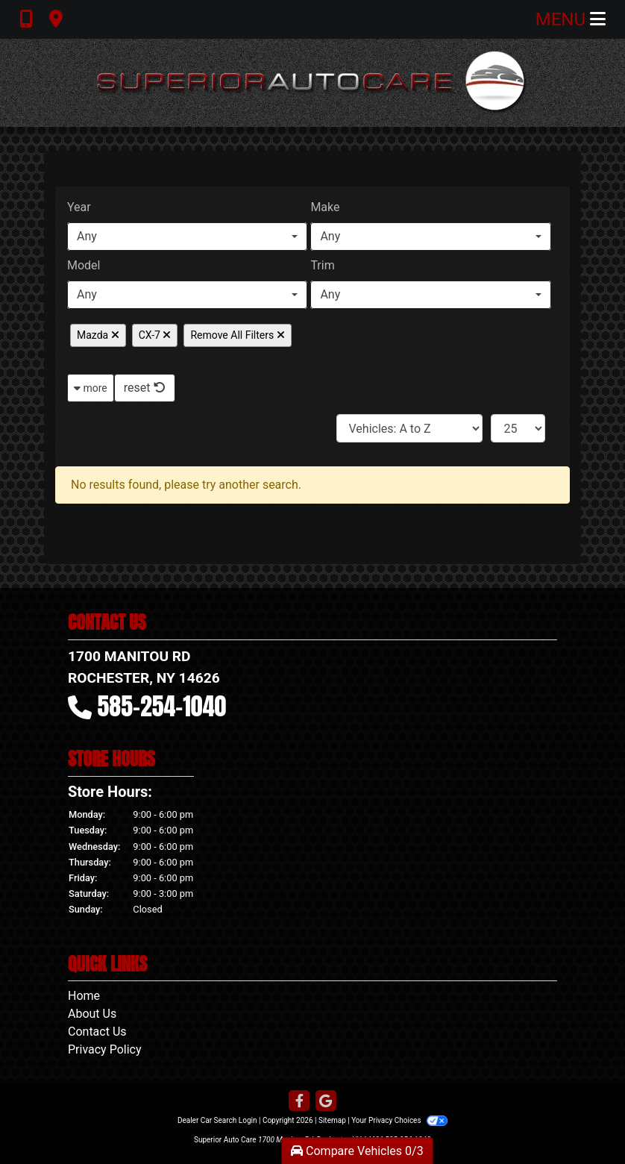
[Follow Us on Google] (325, 1101)
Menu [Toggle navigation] (571, 19)
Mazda (98, 335)
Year (79, 207)
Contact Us (97, 1031)
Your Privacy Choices (399, 1120)
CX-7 (155, 335)
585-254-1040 (162, 706)
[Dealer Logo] (312, 83)
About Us (92, 1014)
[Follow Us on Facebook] (299, 1101)
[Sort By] (409, 428)
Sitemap (332, 1120)
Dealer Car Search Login (217, 1120)
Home (84, 996)
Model (84, 265)
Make (324, 207)
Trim (322, 265)
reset (145, 388)
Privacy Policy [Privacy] (105, 1049)
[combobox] (187, 236)
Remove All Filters (237, 335)
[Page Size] (518, 428)
